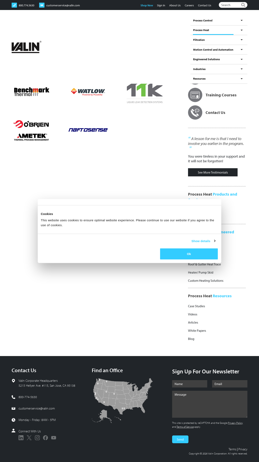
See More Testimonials (213, 172)
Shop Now (147, 5)
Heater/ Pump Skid (200, 272)
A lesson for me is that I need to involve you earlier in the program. (216, 141)
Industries (224, 25)
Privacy (242, 449)
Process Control (100, 25)
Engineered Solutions (202, 25)
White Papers (197, 330)
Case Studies (196, 306)
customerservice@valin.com (37, 408)
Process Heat (121, 29)
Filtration (137, 25)
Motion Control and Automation (166, 25)
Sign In (161, 5)
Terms (232, 449)
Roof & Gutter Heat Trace (204, 264)
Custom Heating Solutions (205, 280)
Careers (189, 5)
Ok (189, 254)
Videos (192, 314)
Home (15, 38)
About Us (175, 5)
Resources (239, 25)
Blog (191, 339)
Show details (200, 241)
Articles (193, 322)
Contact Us (204, 5)
